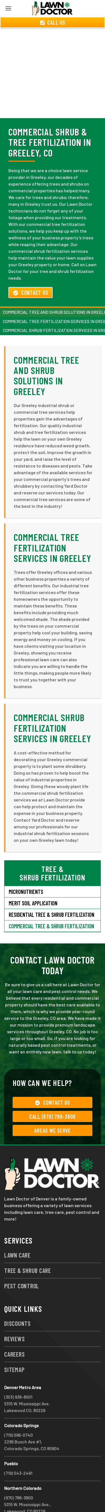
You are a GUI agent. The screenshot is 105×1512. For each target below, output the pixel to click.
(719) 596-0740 (18, 1414)
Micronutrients (26, 871)
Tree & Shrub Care (27, 1250)
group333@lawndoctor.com (31, 1497)
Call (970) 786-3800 (52, 1096)
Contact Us (30, 272)
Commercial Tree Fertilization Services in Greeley (52, 527)
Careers (14, 1334)
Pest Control (21, 1265)
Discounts (17, 1303)
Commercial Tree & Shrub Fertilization (51, 906)
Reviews (14, 1318)
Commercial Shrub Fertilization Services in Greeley (52, 707)
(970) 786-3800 (18, 1477)
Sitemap (14, 1349)
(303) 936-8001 (18, 1376)
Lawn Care (17, 1234)
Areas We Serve (52, 1110)
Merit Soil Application (33, 883)
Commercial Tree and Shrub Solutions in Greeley (46, 355)
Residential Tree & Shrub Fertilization (51, 894)
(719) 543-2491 (18, 1452)
